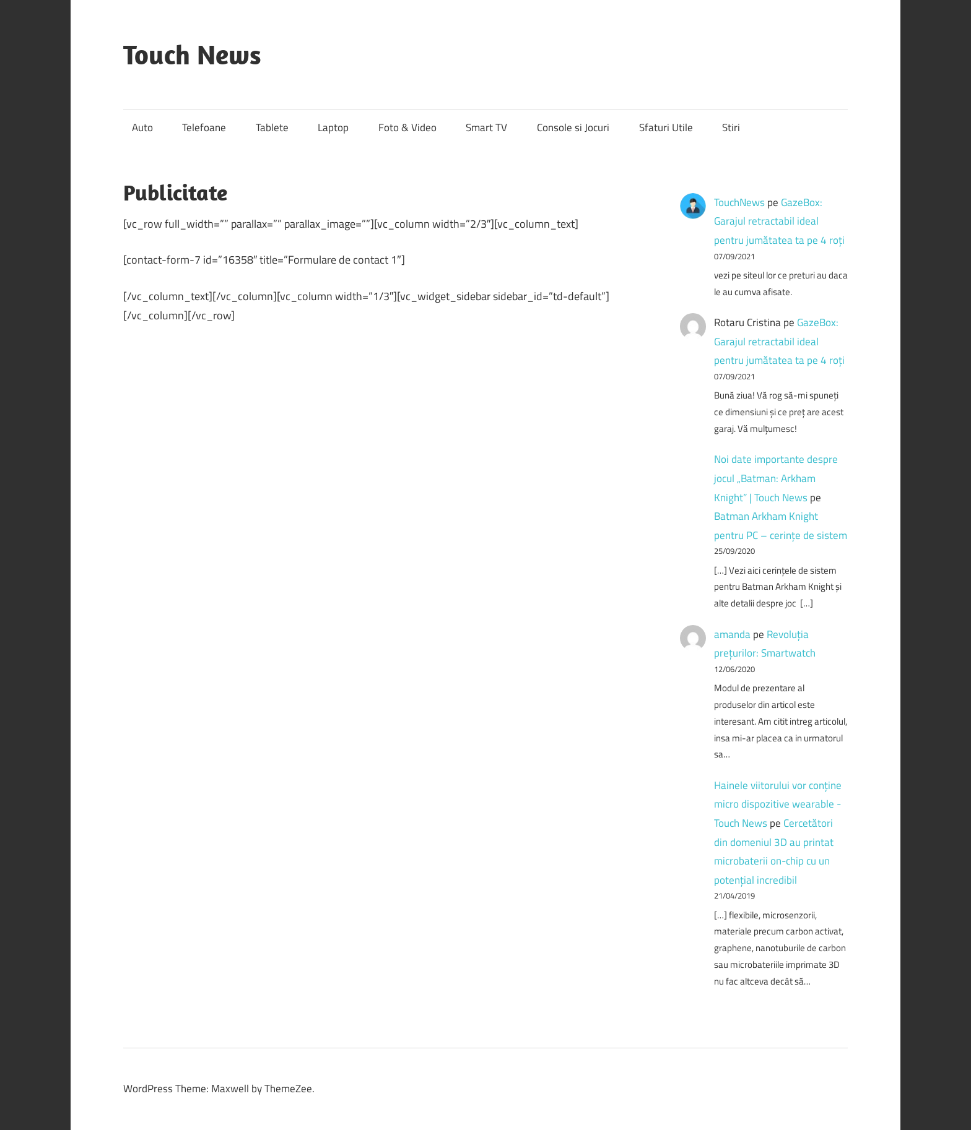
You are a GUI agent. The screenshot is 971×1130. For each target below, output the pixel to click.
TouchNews (739, 202)
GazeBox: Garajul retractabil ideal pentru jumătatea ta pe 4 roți (779, 221)
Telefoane (204, 127)
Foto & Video (407, 127)
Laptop (333, 127)
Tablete (272, 127)
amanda (732, 634)
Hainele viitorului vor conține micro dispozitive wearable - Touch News (778, 804)
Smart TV (486, 127)
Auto (142, 127)
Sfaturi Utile (666, 127)
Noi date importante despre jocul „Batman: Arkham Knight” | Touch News (776, 478)
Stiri (731, 127)
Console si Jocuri (573, 127)
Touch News (192, 54)
